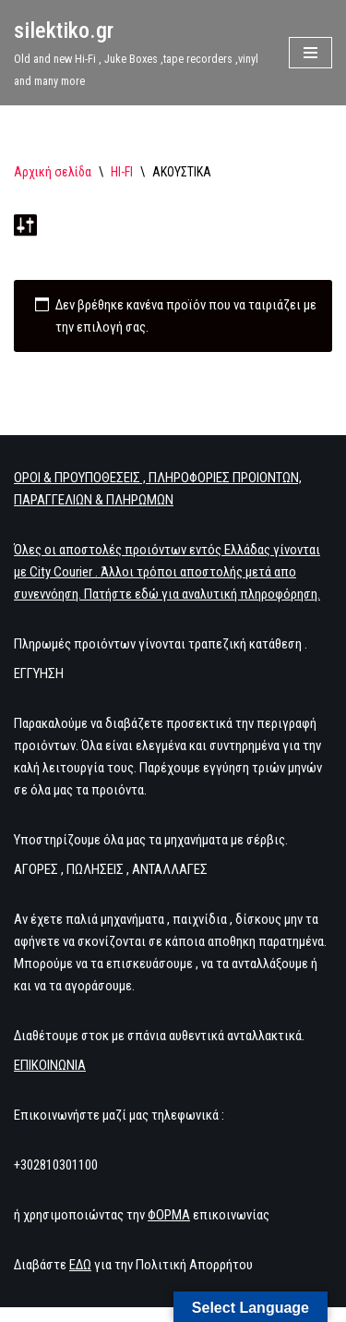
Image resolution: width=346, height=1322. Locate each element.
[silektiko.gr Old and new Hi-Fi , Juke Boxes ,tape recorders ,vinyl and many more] (137, 52)
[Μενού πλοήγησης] (310, 52)
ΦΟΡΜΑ (169, 1215)
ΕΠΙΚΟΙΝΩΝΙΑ (50, 1065)
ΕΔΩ (80, 1264)
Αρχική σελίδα (52, 171)
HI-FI (122, 171)
